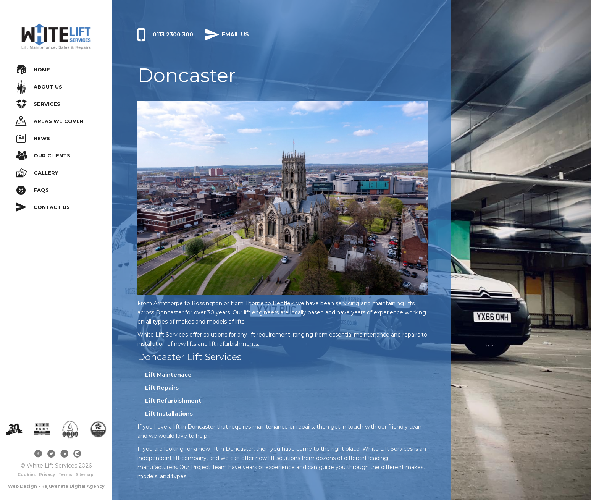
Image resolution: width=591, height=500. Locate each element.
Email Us (227, 34)
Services (38, 104)
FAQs (32, 190)
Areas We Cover (49, 121)
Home (33, 69)
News (33, 138)
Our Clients (43, 155)
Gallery (37, 172)
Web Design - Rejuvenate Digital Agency (56, 486)
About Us (39, 86)
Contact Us (43, 207)
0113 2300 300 (165, 34)
